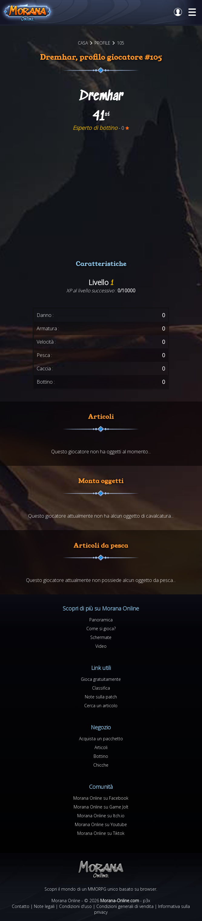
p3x (146, 900)
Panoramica (101, 620)
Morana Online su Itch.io (100, 815)
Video (101, 646)
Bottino (101, 756)
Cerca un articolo (101, 705)
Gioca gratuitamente (101, 679)
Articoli (101, 747)
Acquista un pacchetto (101, 738)
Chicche (100, 765)
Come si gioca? (101, 628)
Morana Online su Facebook (100, 798)
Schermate (100, 637)
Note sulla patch (101, 697)
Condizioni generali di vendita (125, 906)
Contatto (20, 906)
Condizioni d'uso (75, 906)
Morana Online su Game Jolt (101, 807)
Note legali (44, 906)
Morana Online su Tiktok (100, 833)
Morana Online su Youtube (101, 824)
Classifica (101, 688)
